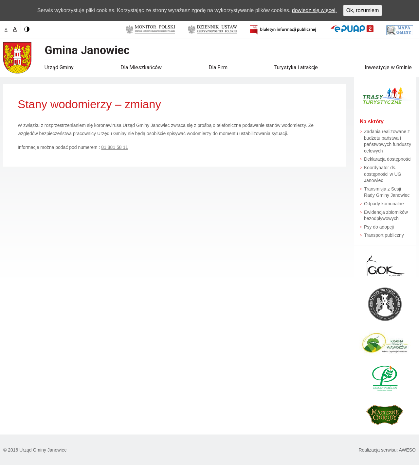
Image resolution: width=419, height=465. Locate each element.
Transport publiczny (384, 235)
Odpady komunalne (384, 203)
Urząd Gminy (59, 67)
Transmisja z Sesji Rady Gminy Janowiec (387, 192)
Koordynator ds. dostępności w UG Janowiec (382, 174)
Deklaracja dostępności (387, 159)
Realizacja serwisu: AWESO (387, 450)
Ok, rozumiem (362, 10)
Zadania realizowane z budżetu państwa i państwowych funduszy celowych (387, 141)
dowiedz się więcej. (314, 10)
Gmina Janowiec (87, 50)
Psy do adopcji (379, 227)
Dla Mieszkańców (141, 67)
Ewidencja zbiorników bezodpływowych (386, 215)
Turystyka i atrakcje (296, 67)
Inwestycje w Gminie (388, 67)
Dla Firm (218, 67)
